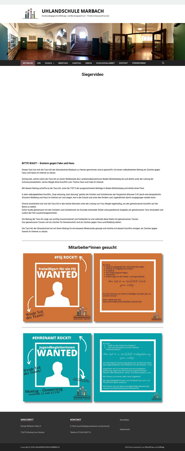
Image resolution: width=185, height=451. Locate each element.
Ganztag (76, 63)
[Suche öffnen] (163, 63)
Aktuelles (28, 63)
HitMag (161, 447)
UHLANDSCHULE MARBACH (73, 11)
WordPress (149, 447)
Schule (48, 63)
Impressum (125, 429)
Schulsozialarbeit (105, 63)
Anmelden (124, 419)
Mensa (88, 63)
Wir (39, 63)
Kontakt (123, 63)
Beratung (63, 63)
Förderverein (139, 63)
